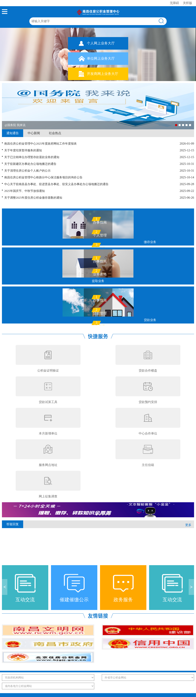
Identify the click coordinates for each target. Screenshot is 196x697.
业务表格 (100, 273)
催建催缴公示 (74, 599)
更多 (188, 525)
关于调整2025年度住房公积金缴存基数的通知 (33, 197)
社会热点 (55, 133)
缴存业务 (150, 242)
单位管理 (100, 247)
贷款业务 (150, 320)
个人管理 (100, 234)
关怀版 (187, 3)
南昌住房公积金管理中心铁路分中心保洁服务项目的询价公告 (43, 177)
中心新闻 (34, 133)
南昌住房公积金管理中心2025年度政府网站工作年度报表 (40, 143)
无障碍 (174, 3)
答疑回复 (12, 524)
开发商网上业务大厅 (102, 74)
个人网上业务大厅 (101, 43)
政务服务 (123, 599)
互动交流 (25, 599)
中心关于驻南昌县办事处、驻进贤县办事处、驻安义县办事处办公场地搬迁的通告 (56, 184)
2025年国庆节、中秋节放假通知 (24, 190)
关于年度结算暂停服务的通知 (23, 150)
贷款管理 (100, 312)
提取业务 (98, 281)
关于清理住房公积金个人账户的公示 (27, 170)
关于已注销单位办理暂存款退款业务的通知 (31, 157)
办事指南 (100, 221)
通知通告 (12, 133)
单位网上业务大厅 (101, 58)
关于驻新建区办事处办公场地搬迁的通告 (30, 163)
